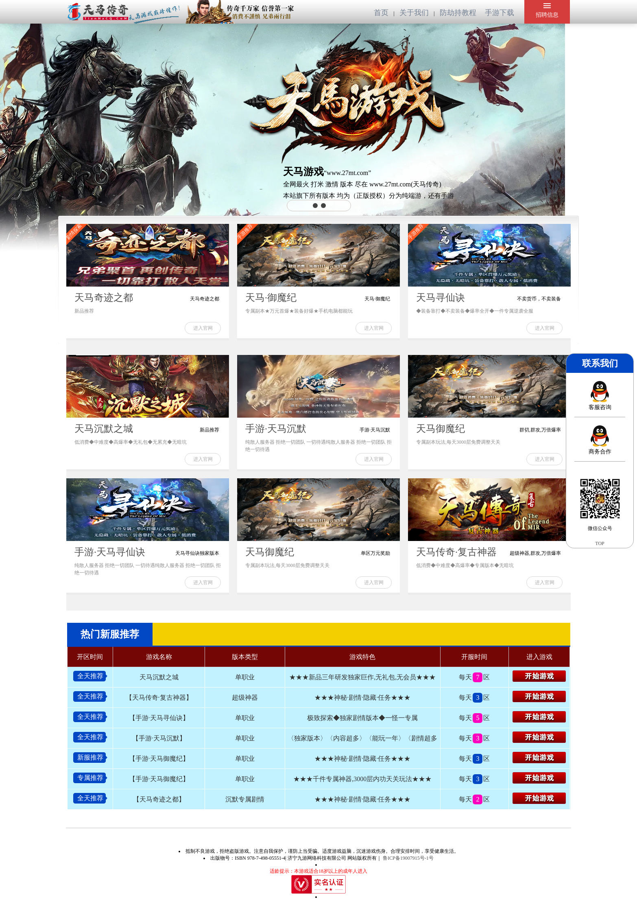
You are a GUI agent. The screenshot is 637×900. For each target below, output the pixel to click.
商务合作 (600, 440)
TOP (599, 543)
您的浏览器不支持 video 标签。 (246, 54)
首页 (382, 13)
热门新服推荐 (110, 634)
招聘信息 (547, 10)
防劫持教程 (459, 13)
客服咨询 (600, 395)
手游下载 (499, 13)
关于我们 (415, 13)
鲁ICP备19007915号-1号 (408, 858)
